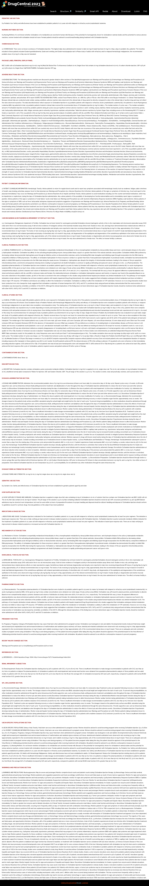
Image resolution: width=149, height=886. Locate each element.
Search (53, 11)
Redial (105, 11)
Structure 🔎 (66, 11)
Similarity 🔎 (80, 11)
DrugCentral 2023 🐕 (27, 4)
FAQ (145, 11)
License (85, 883)
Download (125, 11)
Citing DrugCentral (68, 883)
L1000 (137, 11)
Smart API (94, 11)
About (114, 11)
